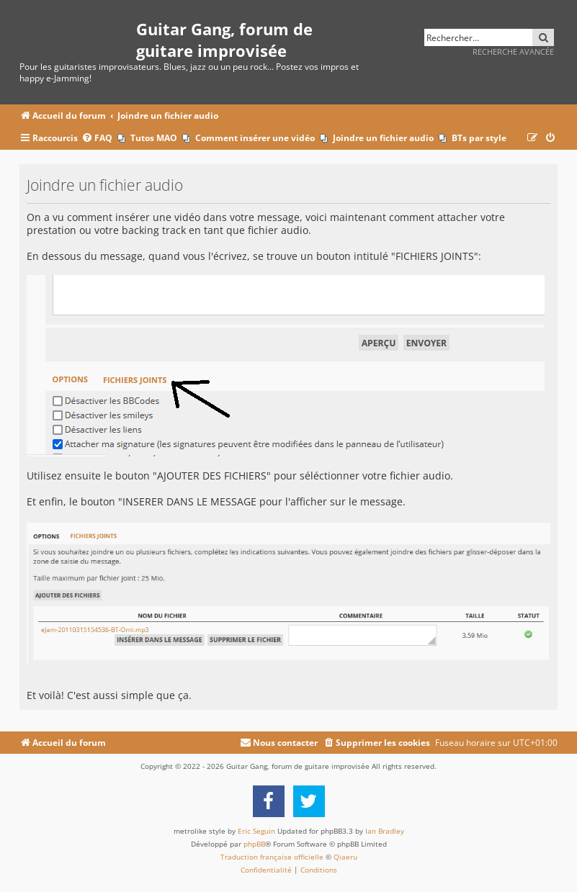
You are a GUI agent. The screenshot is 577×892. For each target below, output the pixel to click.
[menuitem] (96, 138)
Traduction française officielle (271, 857)
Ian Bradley (384, 831)
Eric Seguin (256, 831)
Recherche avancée (513, 51)
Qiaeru (345, 857)
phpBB (254, 844)
